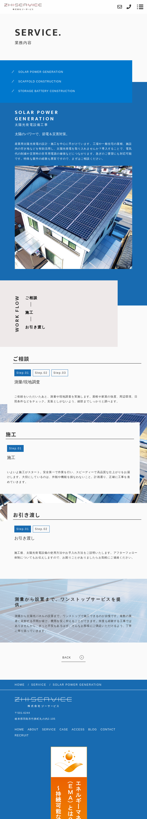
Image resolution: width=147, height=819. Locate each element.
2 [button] (47, 372)
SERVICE (49, 729)
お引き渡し (35, 327)
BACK (66, 657)
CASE (64, 729)
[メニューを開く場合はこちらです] (140, 7)
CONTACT (108, 729)
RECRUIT (22, 735)
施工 (29, 312)
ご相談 (31, 298)
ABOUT (33, 729)
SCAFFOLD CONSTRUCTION (39, 81)
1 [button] (28, 372)
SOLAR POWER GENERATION (40, 72)
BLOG (92, 729)
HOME (19, 729)
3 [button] (65, 372)
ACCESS (78, 729)
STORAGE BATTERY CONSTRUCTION (46, 91)
